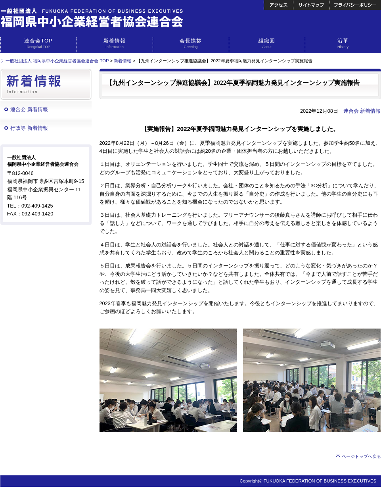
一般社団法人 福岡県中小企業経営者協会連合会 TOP (57, 60)
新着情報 (115, 44)
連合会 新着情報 (29, 109)
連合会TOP (39, 44)
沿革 (343, 44)
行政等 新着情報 (29, 128)
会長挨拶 (191, 44)
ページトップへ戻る (361, 456)
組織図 (267, 44)
